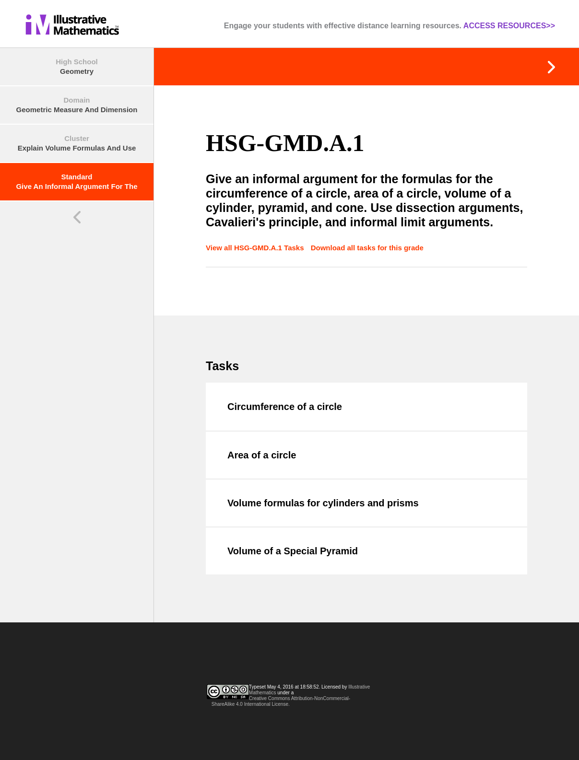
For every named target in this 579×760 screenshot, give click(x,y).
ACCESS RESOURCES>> (509, 26)
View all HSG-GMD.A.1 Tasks (256, 248)
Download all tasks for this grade (367, 248)
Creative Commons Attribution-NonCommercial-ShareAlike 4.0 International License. (281, 701)
